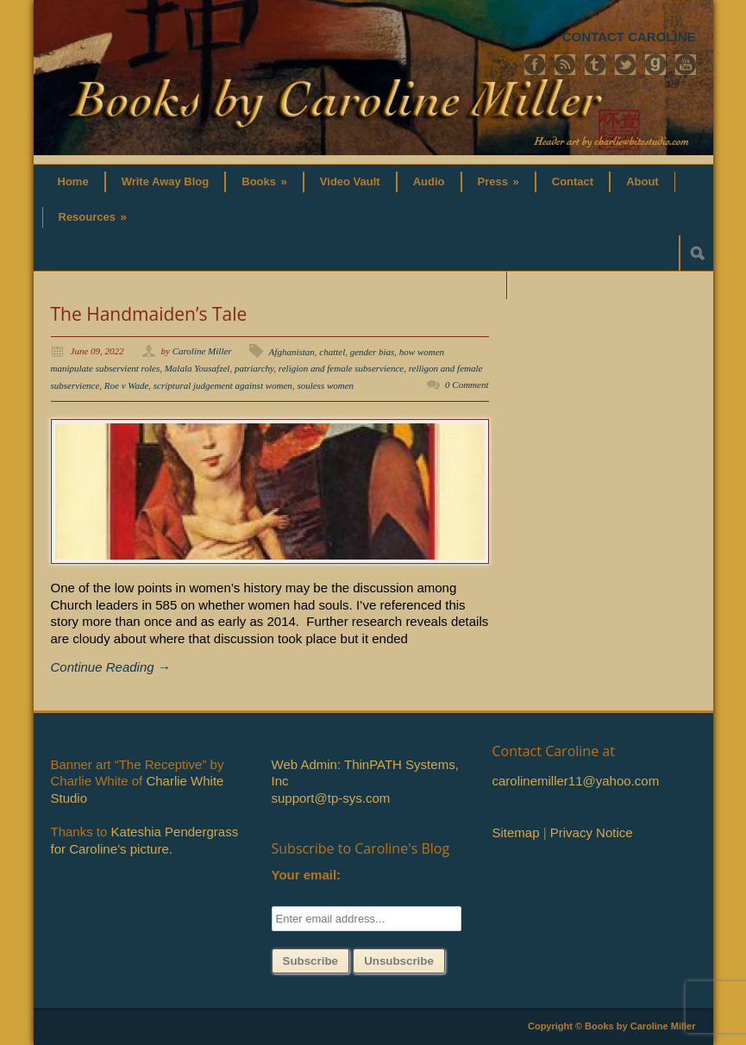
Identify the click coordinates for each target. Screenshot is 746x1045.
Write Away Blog (166, 181)
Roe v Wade (126, 385)
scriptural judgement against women (223, 385)
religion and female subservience (341, 368)
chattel (332, 352)
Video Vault (350, 181)
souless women (325, 385)
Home (73, 181)
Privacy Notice (591, 832)
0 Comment (466, 384)
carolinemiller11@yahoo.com (576, 780)
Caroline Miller (202, 351)
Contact (572, 181)
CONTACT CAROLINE (629, 36)
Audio (429, 181)
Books (264, 181)
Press (498, 181)
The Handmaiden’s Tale (149, 314)
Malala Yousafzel (197, 368)
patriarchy (254, 368)
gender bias (372, 352)
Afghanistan (292, 352)
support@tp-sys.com (331, 798)
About (642, 181)
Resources (93, 216)
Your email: (307, 874)
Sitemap (516, 832)
